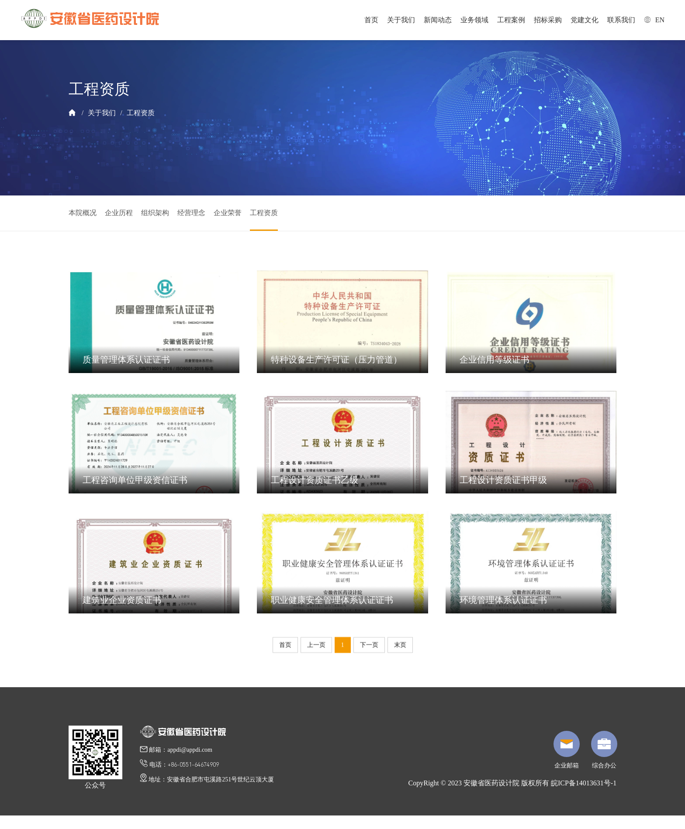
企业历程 (119, 212)
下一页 (369, 645)
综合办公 (604, 750)
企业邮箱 (566, 750)
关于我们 (401, 20)
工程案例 (511, 20)
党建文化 (585, 20)
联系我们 (621, 20)
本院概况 (83, 212)
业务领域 (474, 20)
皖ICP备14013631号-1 (583, 783)
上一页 (316, 645)
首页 (371, 20)
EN (654, 20)
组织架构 (155, 212)
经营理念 (191, 212)
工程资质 (141, 112)
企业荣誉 (228, 212)
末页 (400, 645)
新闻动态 (438, 20)
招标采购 (548, 20)
